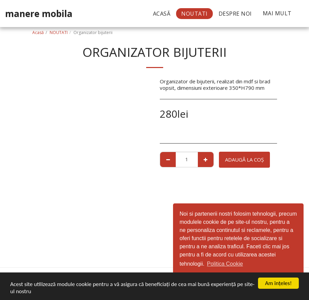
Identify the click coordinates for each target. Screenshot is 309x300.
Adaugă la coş (244, 159)
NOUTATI (59, 32)
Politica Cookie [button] (225, 264)
